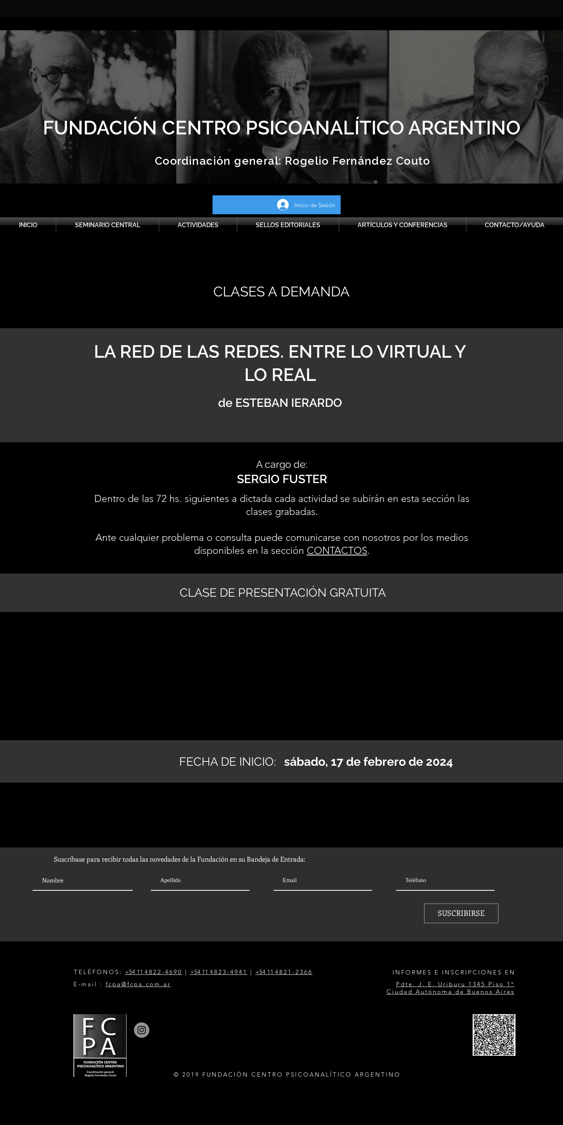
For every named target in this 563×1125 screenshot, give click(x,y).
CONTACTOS (337, 550)
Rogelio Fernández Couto (356, 160)
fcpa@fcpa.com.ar (138, 984)
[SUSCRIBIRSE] (461, 913)
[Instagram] (141, 1030)
